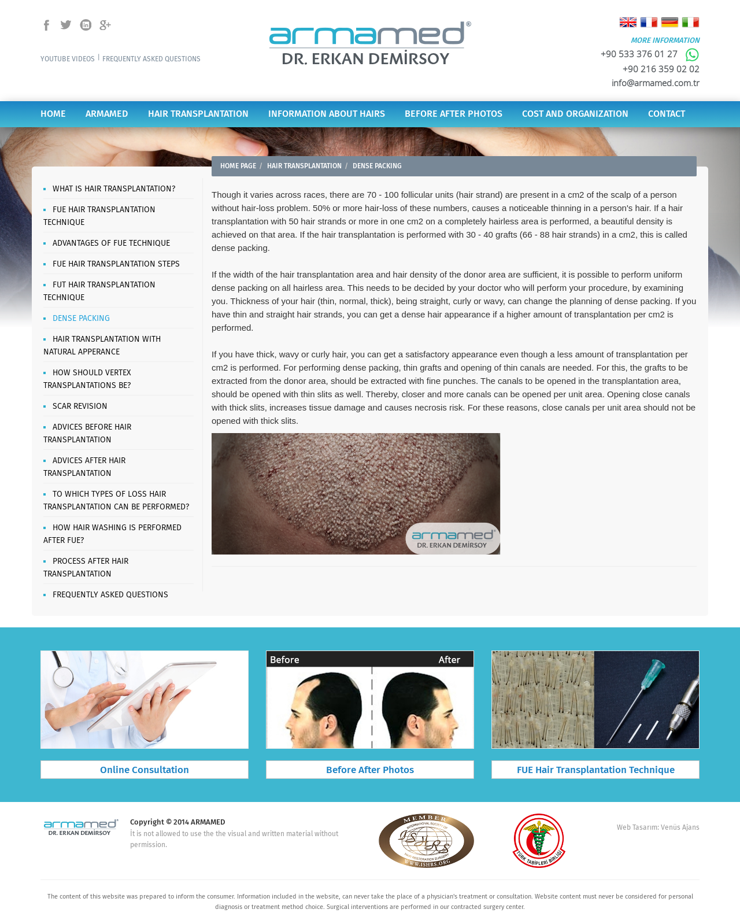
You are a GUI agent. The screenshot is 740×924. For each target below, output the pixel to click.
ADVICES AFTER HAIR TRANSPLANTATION (84, 467)
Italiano (691, 22)
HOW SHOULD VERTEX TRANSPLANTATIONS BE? (87, 379)
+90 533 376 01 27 (650, 54)
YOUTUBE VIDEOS (67, 59)
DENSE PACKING (81, 318)
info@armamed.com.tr (656, 82)
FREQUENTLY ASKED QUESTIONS (151, 59)
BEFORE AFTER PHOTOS (453, 114)
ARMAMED (107, 114)
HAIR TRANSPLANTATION (198, 114)
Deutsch (670, 22)
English (628, 22)
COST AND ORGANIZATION (575, 114)
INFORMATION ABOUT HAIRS (326, 114)
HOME (53, 114)
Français (649, 22)
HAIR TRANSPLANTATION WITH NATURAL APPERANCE (102, 345)
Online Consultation (144, 770)
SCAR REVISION (80, 406)
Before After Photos (370, 770)
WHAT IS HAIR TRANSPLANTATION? (114, 189)
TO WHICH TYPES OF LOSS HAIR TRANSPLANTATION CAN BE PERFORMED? (116, 500)
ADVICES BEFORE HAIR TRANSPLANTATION (87, 433)
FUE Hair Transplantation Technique (596, 770)
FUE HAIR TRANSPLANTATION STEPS (116, 264)
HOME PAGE (238, 166)
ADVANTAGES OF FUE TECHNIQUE (111, 243)
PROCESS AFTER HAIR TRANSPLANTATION (85, 568)
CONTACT (666, 114)
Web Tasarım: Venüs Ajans (658, 827)
